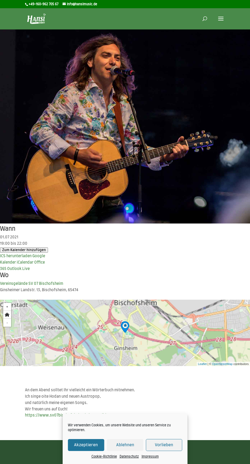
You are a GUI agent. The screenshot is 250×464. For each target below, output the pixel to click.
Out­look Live (18, 269)
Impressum (150, 456)
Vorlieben (164, 445)
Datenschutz (129, 456)
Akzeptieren (86, 445)
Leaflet (202, 364)
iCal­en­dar (25, 262)
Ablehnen (125, 445)
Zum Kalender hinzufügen (24, 250)
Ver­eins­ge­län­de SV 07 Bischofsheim (31, 284)
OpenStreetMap (222, 364)
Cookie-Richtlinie (104, 456)
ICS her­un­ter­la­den (16, 256)
